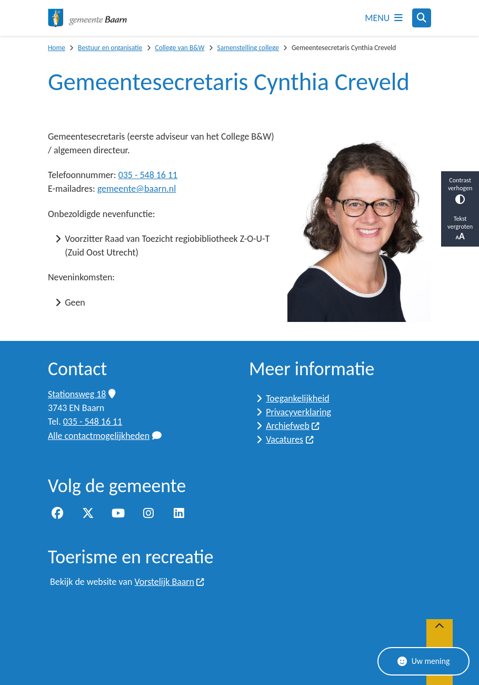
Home (56, 47)
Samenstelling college (248, 47)
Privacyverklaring (298, 412)
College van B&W (179, 47)
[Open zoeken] (421, 17)
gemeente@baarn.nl (136, 188)
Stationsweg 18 (81, 394)
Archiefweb (293, 426)
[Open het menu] (384, 18)
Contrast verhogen (460, 190)
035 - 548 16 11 (147, 175)
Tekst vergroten (460, 228)
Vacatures (290, 439)
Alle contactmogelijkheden (105, 436)
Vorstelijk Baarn (169, 582)
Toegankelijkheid (298, 398)
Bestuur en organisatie (110, 47)
